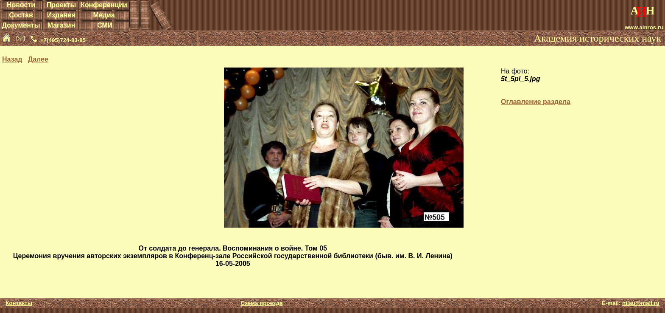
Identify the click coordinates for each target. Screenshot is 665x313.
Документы (21, 25)
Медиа (104, 15)
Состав (21, 15)
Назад (12, 59)
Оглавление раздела (535, 101)
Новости (21, 4)
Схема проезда (261, 303)
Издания (61, 15)
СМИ (104, 25)
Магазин (61, 25)
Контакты (19, 303)
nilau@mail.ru (640, 303)
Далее (38, 59)
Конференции (104, 4)
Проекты (61, 4)
